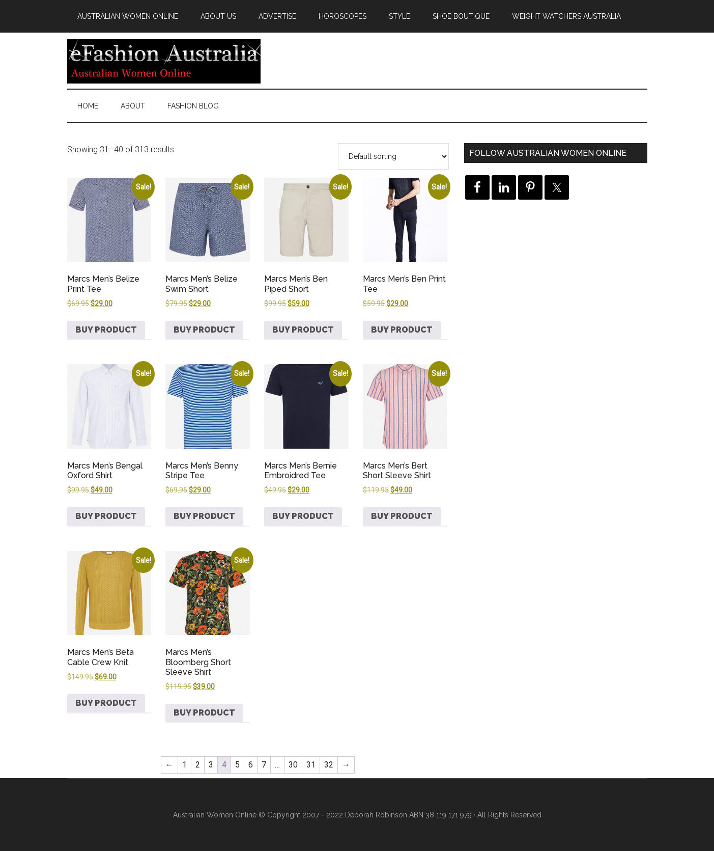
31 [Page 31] (311, 765)
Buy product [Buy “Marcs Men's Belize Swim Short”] (204, 330)
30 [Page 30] (293, 765)
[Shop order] (393, 156)
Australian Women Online (214, 815)
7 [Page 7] (264, 765)
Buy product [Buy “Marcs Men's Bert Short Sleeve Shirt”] (402, 516)
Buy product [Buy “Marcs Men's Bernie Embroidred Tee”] (303, 516)
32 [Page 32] (328, 765)
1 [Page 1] (184, 765)
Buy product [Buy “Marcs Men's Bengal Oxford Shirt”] (106, 516)
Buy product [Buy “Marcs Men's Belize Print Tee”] (106, 330)
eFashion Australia (164, 61)
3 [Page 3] (211, 765)
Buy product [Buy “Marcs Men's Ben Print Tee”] (402, 330)
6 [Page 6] (250, 765)
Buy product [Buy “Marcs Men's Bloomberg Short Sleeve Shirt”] (204, 713)
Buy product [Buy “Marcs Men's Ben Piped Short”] (303, 330)
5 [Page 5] (237, 765)
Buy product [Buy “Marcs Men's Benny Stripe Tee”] (204, 516)
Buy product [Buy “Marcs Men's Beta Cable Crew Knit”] (106, 703)
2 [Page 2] (197, 765)
